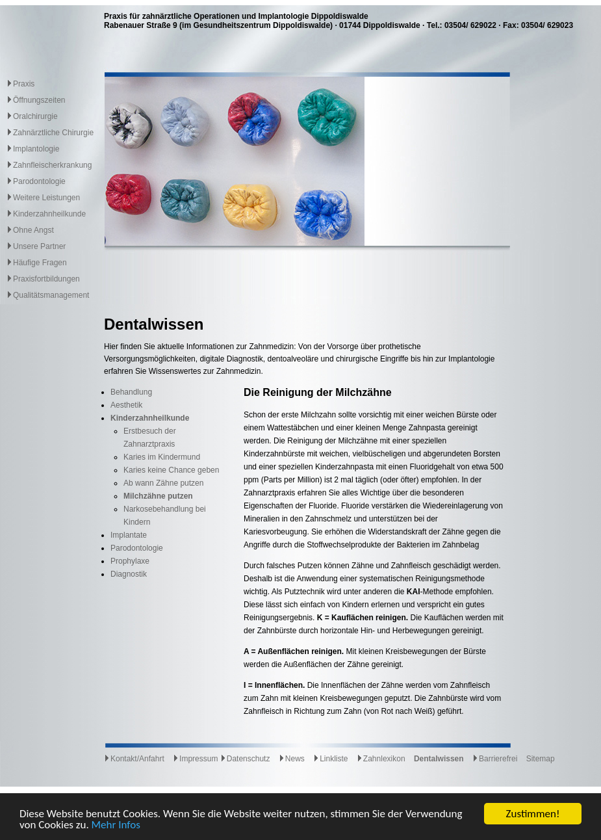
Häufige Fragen (40, 262)
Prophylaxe (129, 561)
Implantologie (36, 148)
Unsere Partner (39, 246)
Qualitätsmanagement (51, 295)
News (292, 758)
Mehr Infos (116, 825)
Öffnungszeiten (39, 100)
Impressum (195, 758)
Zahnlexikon (381, 758)
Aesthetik (126, 405)
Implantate (128, 535)
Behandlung (131, 392)
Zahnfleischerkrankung (52, 165)
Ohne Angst (33, 230)
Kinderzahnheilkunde (49, 213)
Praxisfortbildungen (46, 278)
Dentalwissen (439, 758)
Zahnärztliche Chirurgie (53, 132)
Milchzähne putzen (158, 496)
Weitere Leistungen (46, 197)
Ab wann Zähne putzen (163, 483)
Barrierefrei (494, 758)
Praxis (23, 83)
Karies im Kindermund (161, 457)
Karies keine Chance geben (171, 470)
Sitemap (540, 758)
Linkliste (330, 758)
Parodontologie (39, 181)
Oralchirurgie (35, 116)
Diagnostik (128, 574)
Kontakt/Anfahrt (134, 758)
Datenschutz (245, 758)
